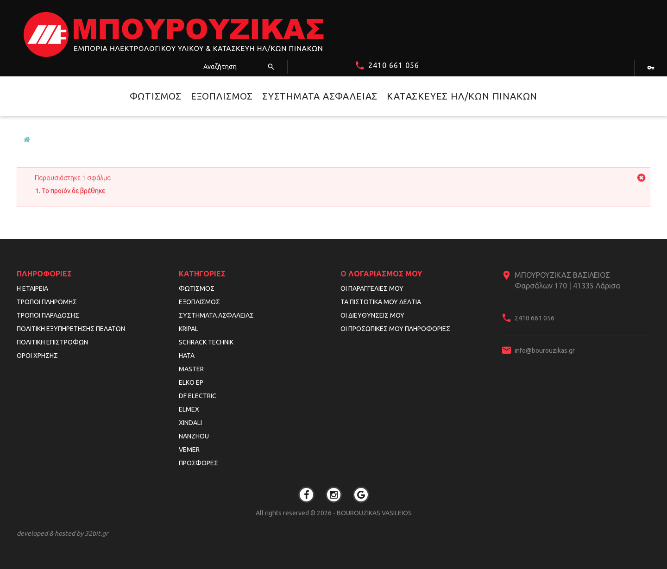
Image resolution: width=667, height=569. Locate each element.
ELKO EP (191, 382)
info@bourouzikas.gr (545, 350)
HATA (187, 355)
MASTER (191, 369)
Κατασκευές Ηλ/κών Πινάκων (462, 96)
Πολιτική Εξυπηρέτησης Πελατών (71, 328)
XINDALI (190, 422)
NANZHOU (194, 436)
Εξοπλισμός (222, 96)
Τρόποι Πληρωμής (47, 302)
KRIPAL (188, 328)
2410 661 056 (393, 65)
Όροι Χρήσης (37, 355)
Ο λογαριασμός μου (381, 273)
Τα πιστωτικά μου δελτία (380, 302)
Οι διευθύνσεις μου (372, 315)
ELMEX (189, 409)
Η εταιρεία (32, 288)
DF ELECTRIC (197, 396)
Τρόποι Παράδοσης (48, 315)
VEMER (189, 449)
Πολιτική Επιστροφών (52, 342)
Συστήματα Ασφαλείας (320, 96)
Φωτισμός (156, 96)
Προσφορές (198, 463)
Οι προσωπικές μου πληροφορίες (395, 328)
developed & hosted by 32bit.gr (62, 533)
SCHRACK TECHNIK (206, 342)
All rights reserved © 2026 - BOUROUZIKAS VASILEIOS (334, 513)
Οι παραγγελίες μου (371, 288)
